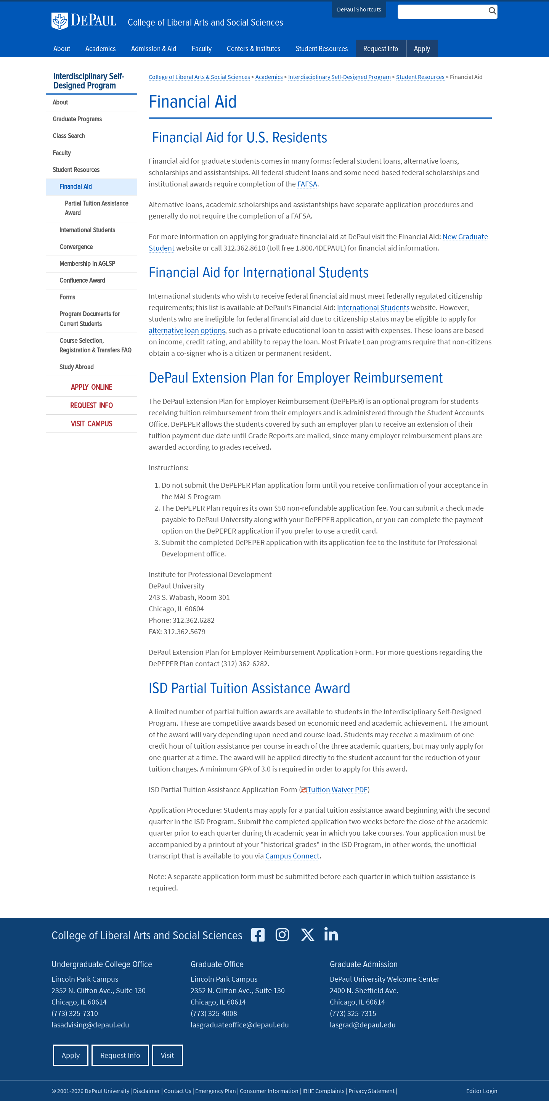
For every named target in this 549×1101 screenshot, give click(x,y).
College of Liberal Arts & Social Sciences (199, 76)
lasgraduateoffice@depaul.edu (240, 1024)
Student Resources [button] (322, 49)
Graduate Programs (77, 119)
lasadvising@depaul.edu (90, 1024)
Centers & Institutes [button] (254, 49)
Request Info (380, 49)
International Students (87, 230)
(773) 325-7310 (74, 1013)
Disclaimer (146, 1091)
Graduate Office (217, 965)
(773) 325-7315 (353, 1013)
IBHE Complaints (323, 1091)
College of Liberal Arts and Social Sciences (205, 22)
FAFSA (307, 183)
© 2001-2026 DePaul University (90, 1091)
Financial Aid (75, 187)
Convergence (76, 247)
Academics (269, 76)
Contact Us (177, 1091)
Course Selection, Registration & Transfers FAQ (95, 346)
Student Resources (76, 170)
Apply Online (91, 388)
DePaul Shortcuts (359, 9)
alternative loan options (187, 330)
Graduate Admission (364, 965)
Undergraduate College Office (101, 965)
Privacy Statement (371, 1091)
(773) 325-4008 (214, 1013)
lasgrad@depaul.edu (363, 1024)
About (60, 102)
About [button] (61, 49)
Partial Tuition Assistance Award (96, 208)
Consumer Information (269, 1091)
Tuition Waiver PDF (334, 789)
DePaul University (87, 21)
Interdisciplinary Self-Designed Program (88, 81)
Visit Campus (91, 424)
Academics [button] (100, 49)
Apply (422, 49)
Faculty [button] (202, 49)
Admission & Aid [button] (154, 49)
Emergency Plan (215, 1091)
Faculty (62, 153)
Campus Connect (292, 855)
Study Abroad (76, 367)
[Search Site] (448, 12)
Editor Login (482, 1091)
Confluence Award (82, 280)
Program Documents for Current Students (89, 319)
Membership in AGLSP (87, 264)
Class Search (69, 136)
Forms (67, 297)
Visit (167, 1055)
